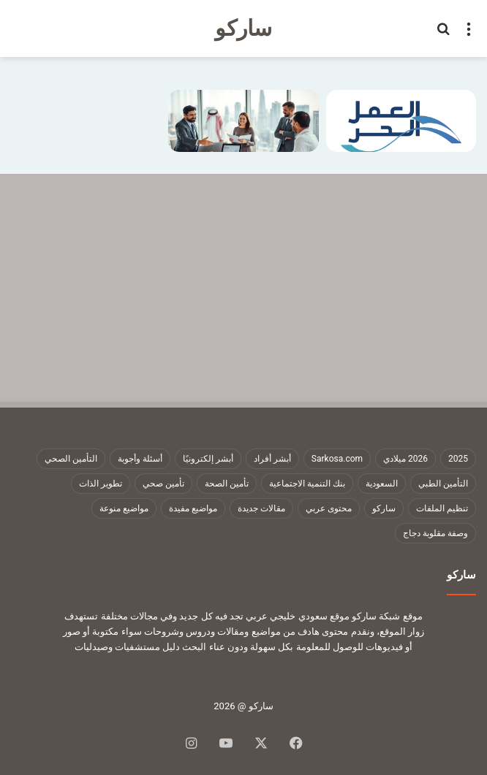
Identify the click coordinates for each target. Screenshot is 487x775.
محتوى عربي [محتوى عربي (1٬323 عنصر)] (329, 508)
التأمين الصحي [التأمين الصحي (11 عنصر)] (71, 459)
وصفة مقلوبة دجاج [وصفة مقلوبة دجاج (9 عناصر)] (435, 533)
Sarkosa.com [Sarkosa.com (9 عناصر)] (337, 459)
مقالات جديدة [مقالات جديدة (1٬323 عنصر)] (261, 508)
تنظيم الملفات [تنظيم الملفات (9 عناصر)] (442, 508)
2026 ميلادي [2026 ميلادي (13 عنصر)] (405, 459)
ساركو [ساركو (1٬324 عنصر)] (384, 508)
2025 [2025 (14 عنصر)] (458, 459)
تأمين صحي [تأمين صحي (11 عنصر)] (163, 483)
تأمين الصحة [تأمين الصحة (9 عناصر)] (227, 483)
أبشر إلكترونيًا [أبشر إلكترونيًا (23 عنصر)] (208, 459)
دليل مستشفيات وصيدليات (127, 646)
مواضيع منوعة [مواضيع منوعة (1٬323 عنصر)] (123, 508)
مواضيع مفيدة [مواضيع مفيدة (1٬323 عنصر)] (193, 508)
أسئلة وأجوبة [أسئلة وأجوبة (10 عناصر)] (140, 459)
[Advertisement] (243, 283)
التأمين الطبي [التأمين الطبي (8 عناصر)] (443, 483)
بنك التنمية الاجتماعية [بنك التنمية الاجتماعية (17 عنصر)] (307, 483)
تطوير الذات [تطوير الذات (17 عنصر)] (100, 483)
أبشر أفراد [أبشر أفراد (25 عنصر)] (272, 459)
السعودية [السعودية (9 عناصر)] (382, 483)
